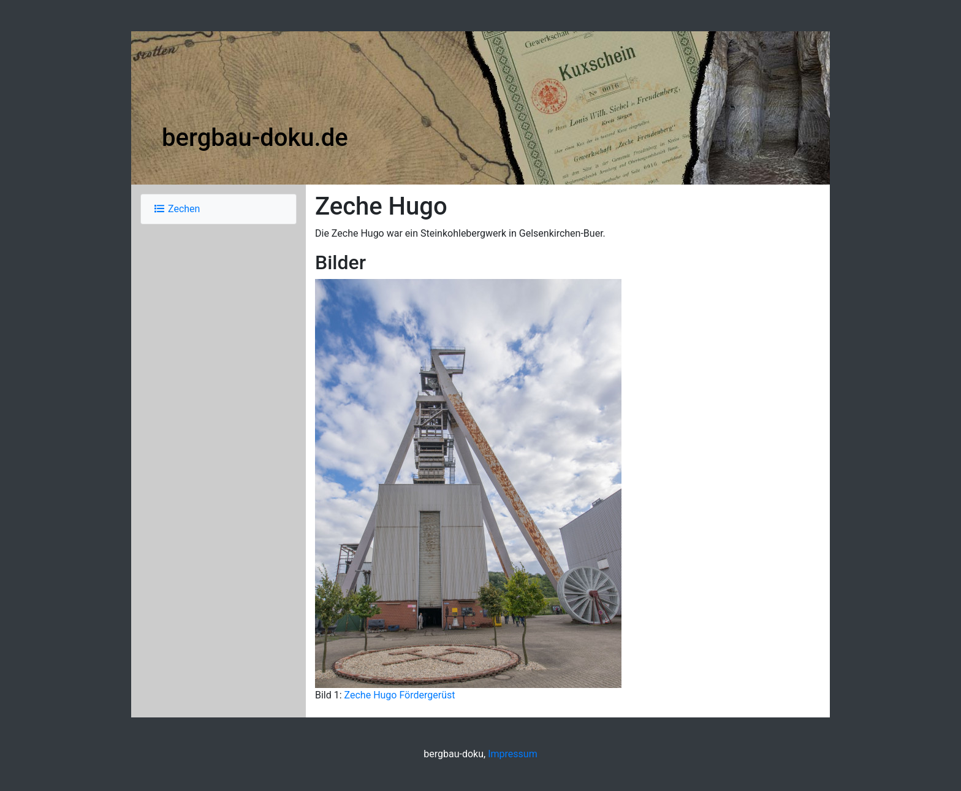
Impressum (512, 754)
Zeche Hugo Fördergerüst (399, 695)
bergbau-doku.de (255, 137)
